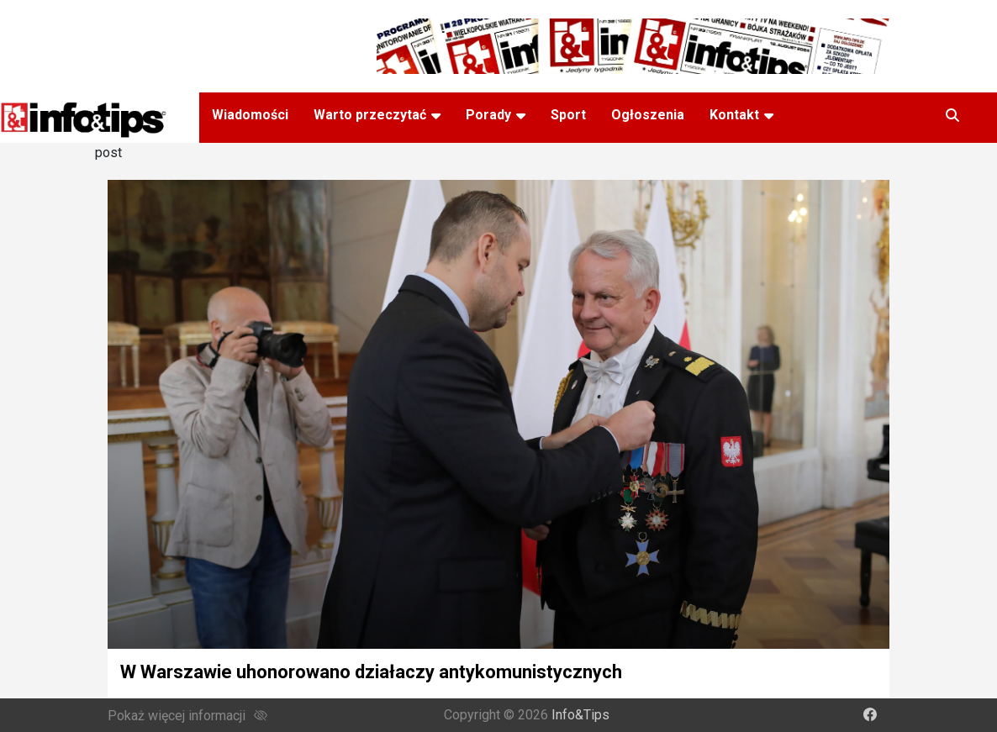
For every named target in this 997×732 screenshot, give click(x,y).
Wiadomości (250, 115)
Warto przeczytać (370, 115)
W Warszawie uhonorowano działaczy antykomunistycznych (371, 671)
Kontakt (734, 115)
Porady (488, 115)
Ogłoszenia (647, 115)
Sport (568, 115)
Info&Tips (580, 715)
